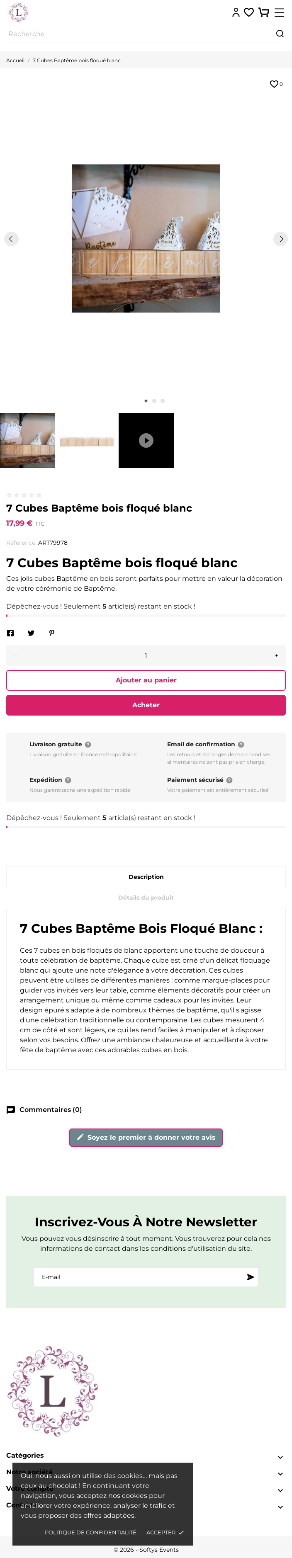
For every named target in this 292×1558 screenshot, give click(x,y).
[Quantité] (146, 655)
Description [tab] (146, 877)
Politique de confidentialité (90, 1532)
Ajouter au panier (146, 680)
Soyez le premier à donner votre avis (146, 1137)
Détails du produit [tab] (146, 897)
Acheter (146, 705)
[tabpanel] (146, 238)
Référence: (21, 542)
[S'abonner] (250, 1277)
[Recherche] (146, 34)
